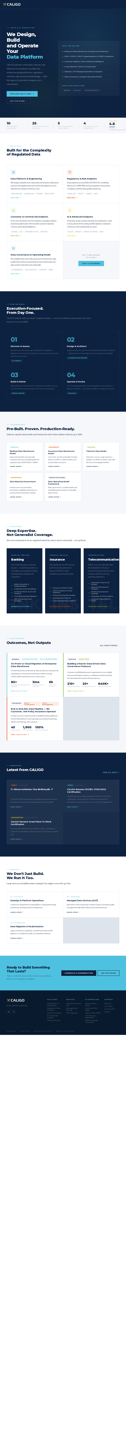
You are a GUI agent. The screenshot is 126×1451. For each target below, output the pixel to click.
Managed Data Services (72, 1009)
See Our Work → (18, 101)
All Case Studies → (109, 645)
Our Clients (108, 1006)
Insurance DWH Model (91, 1009)
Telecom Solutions (99, 606)
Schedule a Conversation (79, 973)
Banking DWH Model (91, 1004)
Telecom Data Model (92, 1013)
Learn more (16, 466)
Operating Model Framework (91, 1021)
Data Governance (53, 1020)
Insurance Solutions (61, 606)
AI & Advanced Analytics (52, 1017)
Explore (16, 198)
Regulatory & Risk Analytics (53, 1009)
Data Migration (72, 1013)
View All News (111, 772)
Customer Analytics (54, 1013)
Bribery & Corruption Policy (65, 1031)
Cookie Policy (24, 1031)
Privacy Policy (11, 1031)
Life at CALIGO (109, 1009)
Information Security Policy (42, 1031)
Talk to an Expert (91, 263)
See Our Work (108, 973)
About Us (107, 1003)
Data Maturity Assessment (90, 1017)
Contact (107, 1012)
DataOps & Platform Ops (73, 1004)
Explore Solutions (22, 94)
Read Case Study (20, 691)
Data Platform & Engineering (53, 1004)
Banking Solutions (21, 606)
